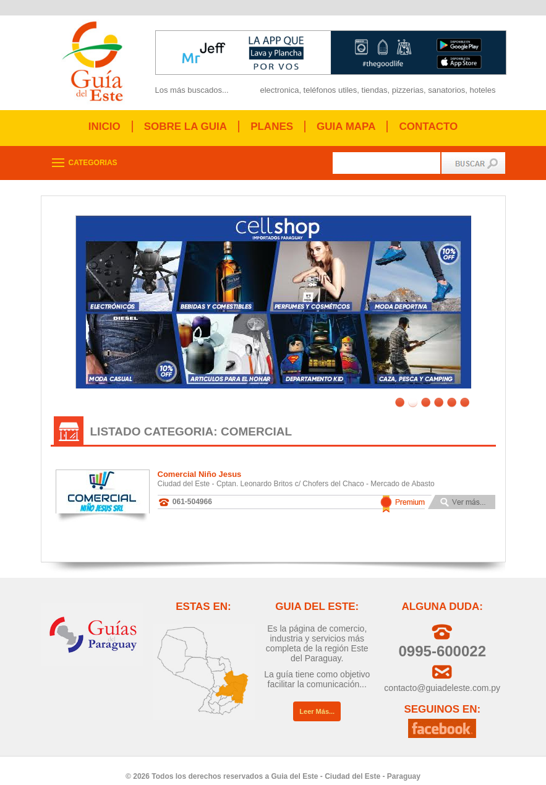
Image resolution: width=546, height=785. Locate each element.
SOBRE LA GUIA (185, 126)
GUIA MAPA (346, 126)
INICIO (104, 126)
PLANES (271, 126)
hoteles (482, 90)
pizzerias (408, 90)
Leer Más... (317, 702)
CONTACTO (428, 126)
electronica (279, 90)
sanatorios (446, 90)
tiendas (375, 90)
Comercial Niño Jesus (200, 465)
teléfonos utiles (330, 90)
